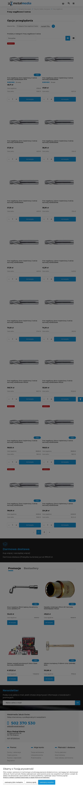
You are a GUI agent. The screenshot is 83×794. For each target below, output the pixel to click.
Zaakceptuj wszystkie (47, 782)
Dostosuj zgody (31, 782)
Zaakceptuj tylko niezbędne (14, 782)
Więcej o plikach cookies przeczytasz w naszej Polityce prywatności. (26, 777)
